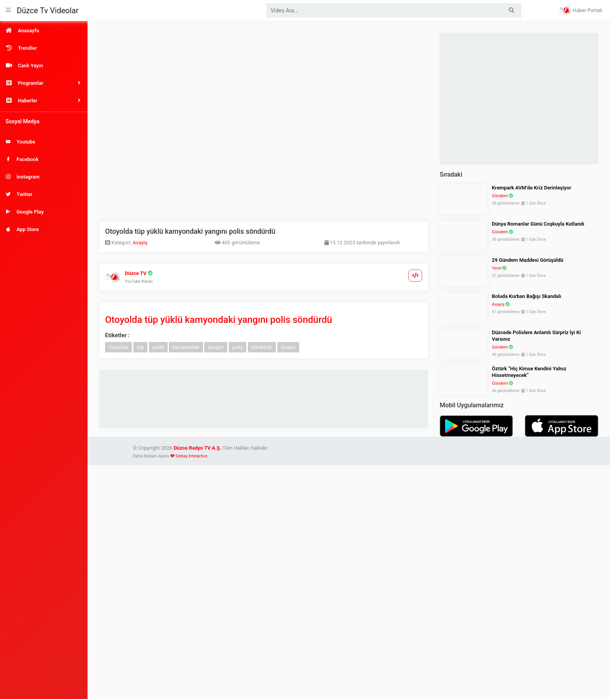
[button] (44, 83)
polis (237, 347)
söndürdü (262, 347)
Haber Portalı (580, 10)
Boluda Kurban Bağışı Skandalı (526, 296)
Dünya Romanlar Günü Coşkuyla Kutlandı (538, 224)
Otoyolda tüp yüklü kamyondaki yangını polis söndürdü (218, 319)
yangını (216, 347)
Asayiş (140, 242)
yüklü (158, 347)
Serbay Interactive (191, 456)
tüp (140, 347)
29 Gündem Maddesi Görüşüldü (527, 260)
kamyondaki (186, 347)
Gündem (500, 195)
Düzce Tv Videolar (48, 10)
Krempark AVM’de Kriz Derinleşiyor (531, 188)
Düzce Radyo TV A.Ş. (197, 448)
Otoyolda (118, 347)
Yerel (496, 268)
